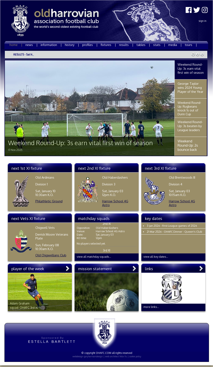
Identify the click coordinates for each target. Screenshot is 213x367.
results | (126, 45)
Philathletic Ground (49, 201)
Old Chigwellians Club (50, 255)
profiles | (89, 45)
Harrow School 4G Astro (115, 203)
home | (16, 45)
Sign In (202, 20)
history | (72, 45)
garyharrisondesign (93, 356)
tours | (191, 45)
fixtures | (108, 45)
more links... (151, 307)
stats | (159, 45)
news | (31, 45)
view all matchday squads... (94, 256)
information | (51, 45)
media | (175, 45)
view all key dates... (155, 256)
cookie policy (135, 356)
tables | (143, 45)
